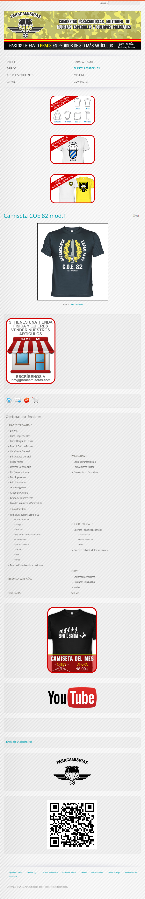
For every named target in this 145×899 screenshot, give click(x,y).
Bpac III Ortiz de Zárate (21, 446)
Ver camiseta (77, 304)
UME (16, 554)
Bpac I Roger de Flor (20, 436)
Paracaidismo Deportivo (86, 472)
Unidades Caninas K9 (84, 582)
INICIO (11, 62)
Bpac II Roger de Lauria (21, 441)
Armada (18, 549)
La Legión (18, 524)
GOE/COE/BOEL (21, 519)
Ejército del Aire (21, 544)
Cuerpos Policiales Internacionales (91, 550)
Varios (17, 559)
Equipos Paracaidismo (85, 461)
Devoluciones (97, 872)
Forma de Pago (114, 872)
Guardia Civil (84, 534)
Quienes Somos (15, 872)
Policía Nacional (85, 539)
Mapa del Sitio (131, 872)
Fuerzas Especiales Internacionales (27, 565)
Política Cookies (69, 872)
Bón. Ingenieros (18, 477)
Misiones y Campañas (20, 578)
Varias (77, 587)
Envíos (84, 872)
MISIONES (80, 75)
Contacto (13, 876)
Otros (80, 544)
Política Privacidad (50, 872)
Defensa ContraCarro (20, 467)
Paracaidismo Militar (84, 467)
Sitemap (75, 593)
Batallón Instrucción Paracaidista (26, 503)
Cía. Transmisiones (19, 472)
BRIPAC (14, 430)
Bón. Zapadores (18, 482)
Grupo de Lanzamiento (21, 498)
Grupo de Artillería (19, 492)
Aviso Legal (32, 872)
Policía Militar (16, 461)
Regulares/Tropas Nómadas (27, 534)
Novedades (14, 593)
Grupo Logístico (18, 487)
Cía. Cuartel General (20, 451)
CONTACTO (81, 81)
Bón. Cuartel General (20, 456)
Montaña (18, 529)
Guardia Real (20, 539)
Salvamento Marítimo (84, 577)
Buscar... (104, 3)
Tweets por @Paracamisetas (19, 741)
